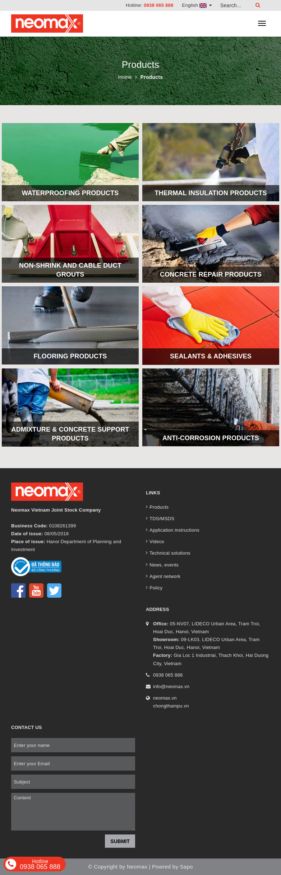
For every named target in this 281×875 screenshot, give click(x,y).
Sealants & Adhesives (211, 356)
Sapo (186, 867)
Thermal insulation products (211, 193)
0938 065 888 (159, 5)
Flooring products (70, 356)
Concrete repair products (211, 274)
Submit (120, 841)
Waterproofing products (70, 193)
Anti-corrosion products (210, 438)
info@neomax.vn (171, 686)
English (197, 5)
